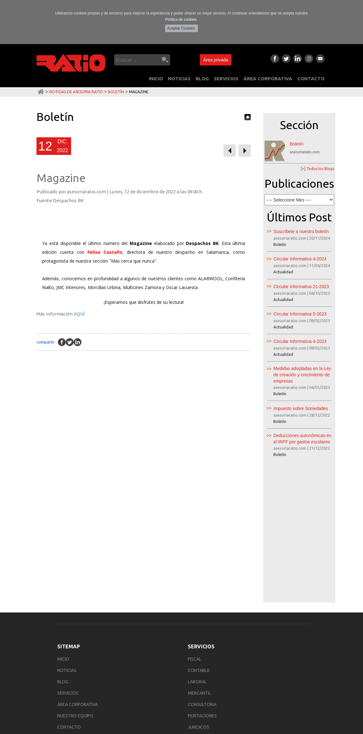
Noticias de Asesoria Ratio (76, 92)
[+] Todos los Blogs (317, 169)
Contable (199, 538)
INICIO (156, 78)
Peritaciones (202, 583)
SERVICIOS (226, 78)
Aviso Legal (15, 718)
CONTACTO (311, 78)
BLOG (202, 78)
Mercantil (199, 560)
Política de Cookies (85, 718)
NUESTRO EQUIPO (75, 583)
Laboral (197, 549)
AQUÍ (79, 313)
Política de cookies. (181, 19)
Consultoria (202, 572)
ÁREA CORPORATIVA (267, 78)
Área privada (215, 59)
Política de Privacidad (47, 718)
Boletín (116, 92)
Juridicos (198, 594)
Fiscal (194, 526)
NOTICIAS (179, 78)
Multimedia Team (313, 729)
